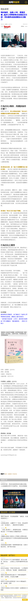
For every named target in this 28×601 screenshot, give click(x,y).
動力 (6, 474)
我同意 (25, 599)
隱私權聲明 (19, 596)
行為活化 (14, 474)
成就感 (10, 474)
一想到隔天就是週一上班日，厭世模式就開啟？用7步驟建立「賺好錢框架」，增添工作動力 (14, 321)
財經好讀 (7, 27)
